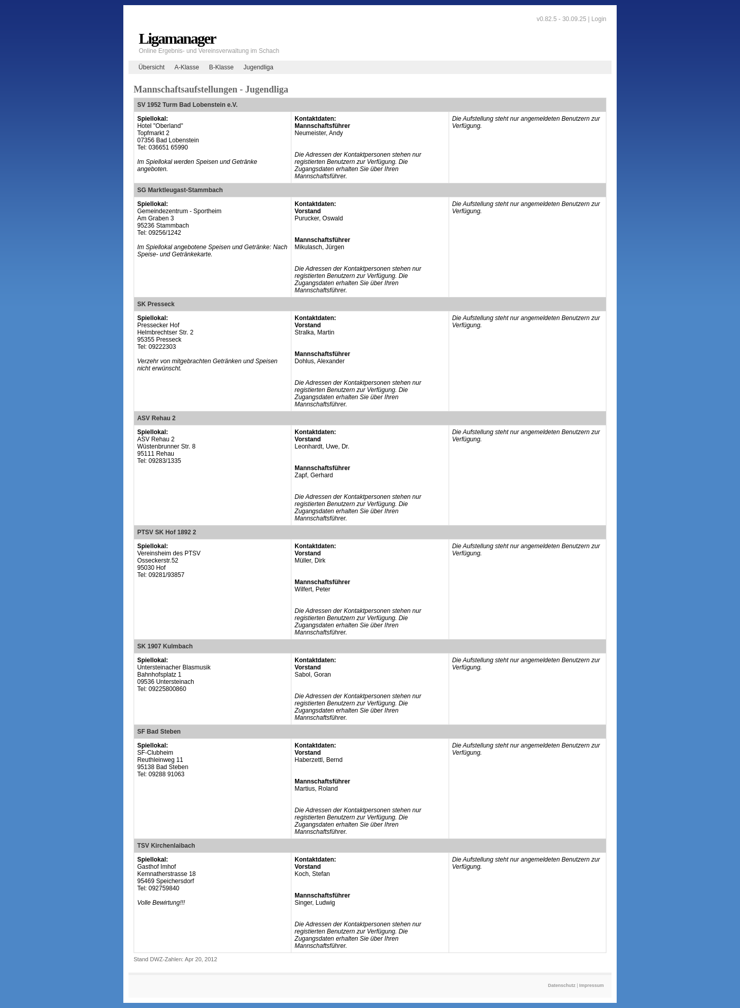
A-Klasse (186, 67)
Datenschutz (562, 985)
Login (598, 19)
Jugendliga (258, 67)
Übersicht (152, 67)
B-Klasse (221, 67)
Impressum (591, 985)
